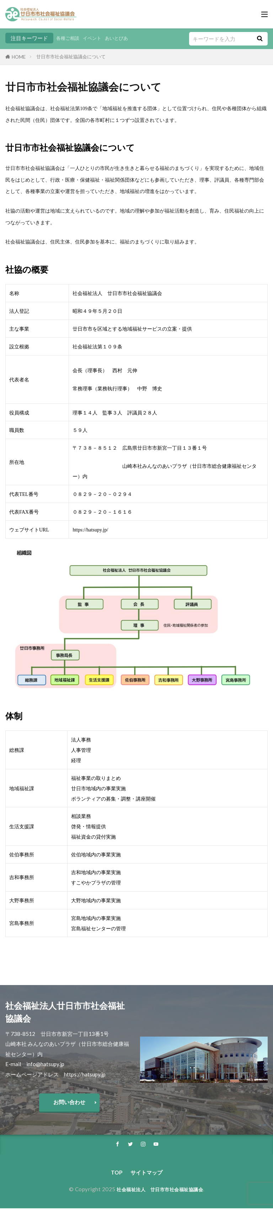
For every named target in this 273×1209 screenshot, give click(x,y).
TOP (116, 1173)
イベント (97, 38)
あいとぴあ (124, 38)
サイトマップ (146, 1173)
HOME (19, 57)
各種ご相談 (69, 38)
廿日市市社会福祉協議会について (71, 56)
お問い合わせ (69, 1102)
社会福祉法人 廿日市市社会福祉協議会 (159, 1190)
